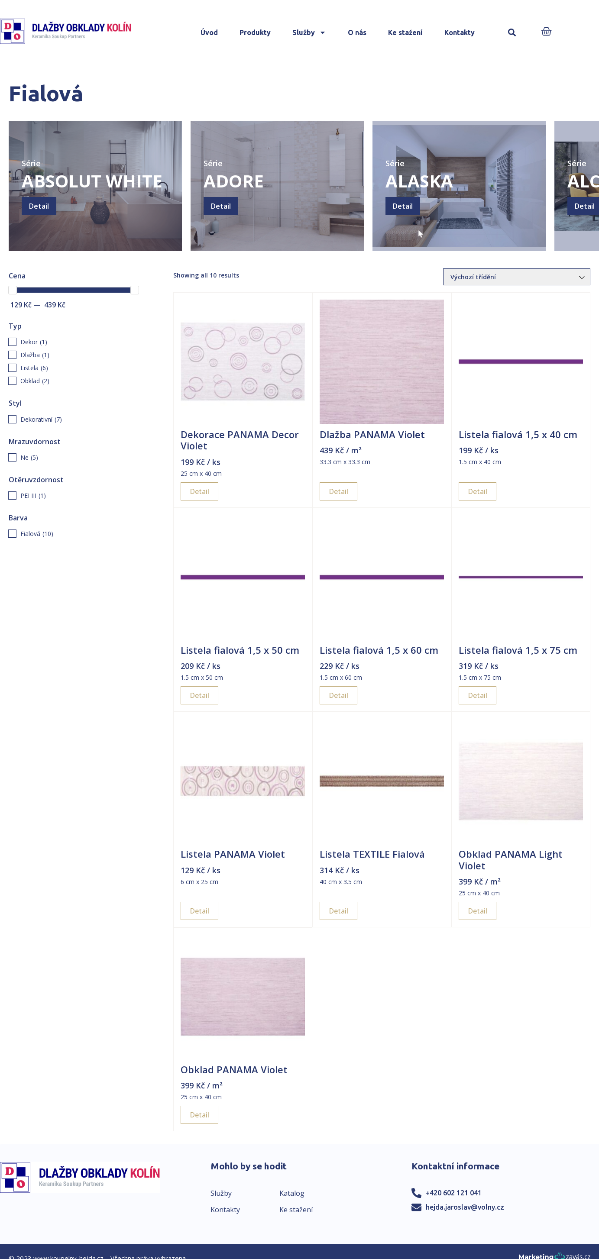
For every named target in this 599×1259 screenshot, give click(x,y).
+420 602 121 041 (454, 1193)
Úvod (209, 32)
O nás (357, 32)
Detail (39, 206)
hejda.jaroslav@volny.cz (465, 1207)
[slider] (12, 290)
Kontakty (459, 32)
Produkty (255, 32)
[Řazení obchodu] (516, 276)
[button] (512, 33)
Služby (309, 32)
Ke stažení (405, 32)
